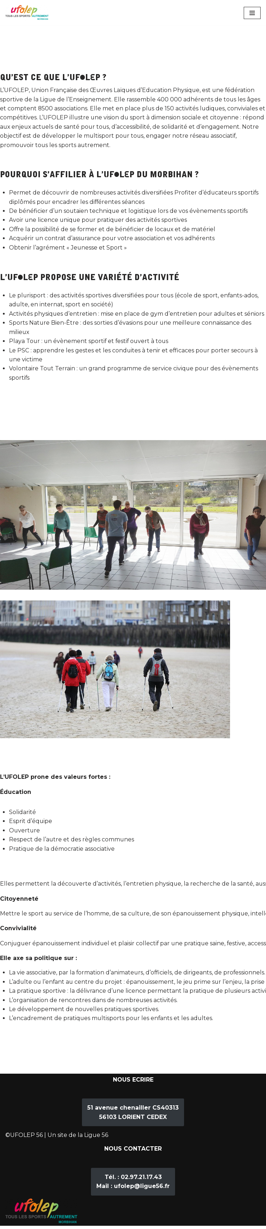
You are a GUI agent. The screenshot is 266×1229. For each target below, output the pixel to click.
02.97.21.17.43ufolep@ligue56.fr (133, 1185)
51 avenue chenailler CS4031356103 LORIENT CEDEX (133, 1115)
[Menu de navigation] (252, 13)
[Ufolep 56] (27, 12)
